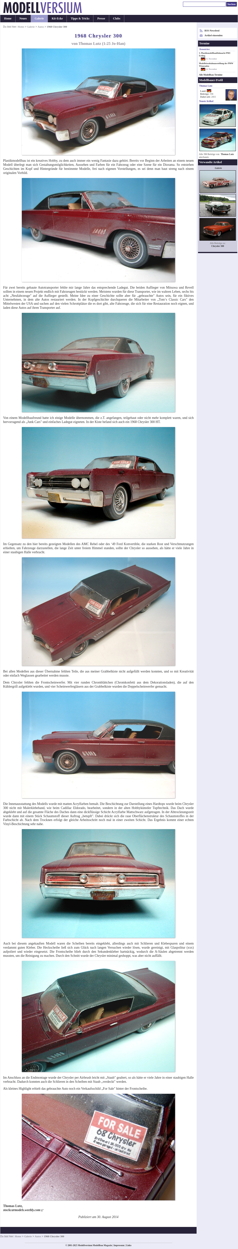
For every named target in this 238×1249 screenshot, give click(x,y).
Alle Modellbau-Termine (210, 75)
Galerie (39, 18)
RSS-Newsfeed (211, 30)
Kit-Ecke (57, 18)
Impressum (118, 1245)
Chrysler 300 (217, 246)
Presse (101, 18)
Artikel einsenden (213, 35)
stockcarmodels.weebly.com (21, 1210)
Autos (41, 26)
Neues (23, 18)
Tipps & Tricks (80, 18)
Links (128, 1245)
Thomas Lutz (227, 154)
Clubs (116, 18)
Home (7, 18)
